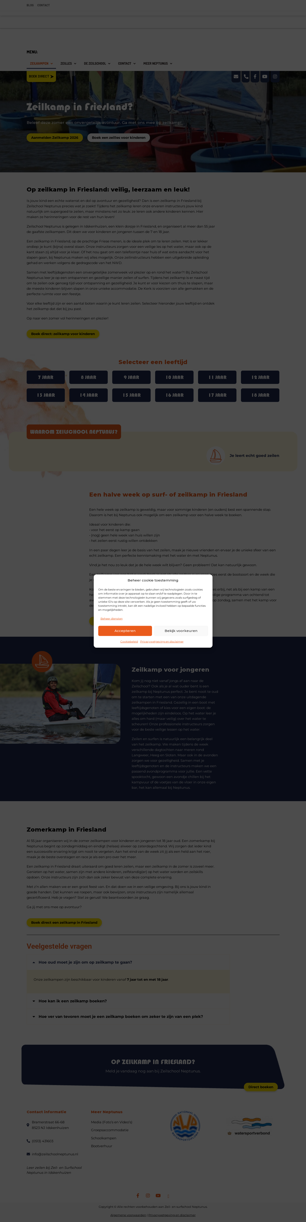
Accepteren (124, 631)
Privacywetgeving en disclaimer (162, 641)
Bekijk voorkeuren (181, 631)
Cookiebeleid (129, 641)
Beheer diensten (111, 618)
